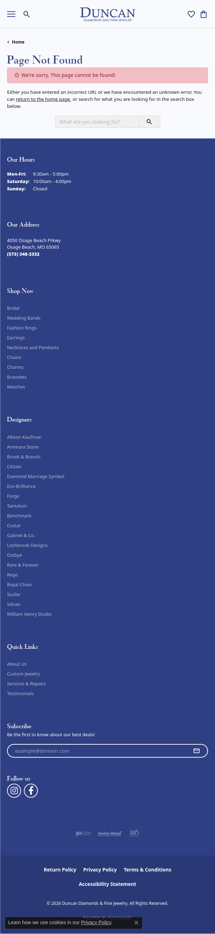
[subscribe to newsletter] (196, 751)
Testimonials (20, 693)
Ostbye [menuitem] (14, 555)
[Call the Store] (23, 254)
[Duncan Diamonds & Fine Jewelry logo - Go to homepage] (107, 14)
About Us (17, 664)
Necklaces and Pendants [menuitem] (33, 347)
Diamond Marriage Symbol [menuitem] (35, 476)
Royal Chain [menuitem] (19, 584)
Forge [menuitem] (13, 496)
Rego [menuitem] (12, 574)
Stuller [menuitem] (14, 594)
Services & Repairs (26, 683)
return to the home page (43, 99)
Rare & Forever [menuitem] (23, 565)
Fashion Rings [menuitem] (21, 328)
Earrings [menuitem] (16, 337)
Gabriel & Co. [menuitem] (21, 535)
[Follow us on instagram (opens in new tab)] (14, 791)
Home (18, 42)
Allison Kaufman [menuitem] (24, 437)
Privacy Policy (100, 869)
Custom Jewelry (23, 674)
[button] (26, 14)
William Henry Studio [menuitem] (29, 614)
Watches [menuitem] (16, 387)
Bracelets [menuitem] (17, 377)
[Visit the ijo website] (83, 833)
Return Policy (60, 869)
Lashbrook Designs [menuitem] (27, 545)
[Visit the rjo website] (134, 833)
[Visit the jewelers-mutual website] (110, 833)
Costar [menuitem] (14, 525)
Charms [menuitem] (15, 367)
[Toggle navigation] (11, 14)
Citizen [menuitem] (14, 466)
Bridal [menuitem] (13, 308)
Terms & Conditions (147, 869)
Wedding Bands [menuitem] (24, 318)
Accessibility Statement (107, 884)
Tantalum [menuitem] (17, 506)
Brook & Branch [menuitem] (23, 456)
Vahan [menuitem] (13, 604)
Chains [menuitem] (14, 357)
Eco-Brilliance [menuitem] (21, 486)
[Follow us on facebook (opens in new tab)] (31, 791)
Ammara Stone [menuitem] (23, 447)
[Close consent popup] (136, 923)
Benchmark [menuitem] (19, 515)
